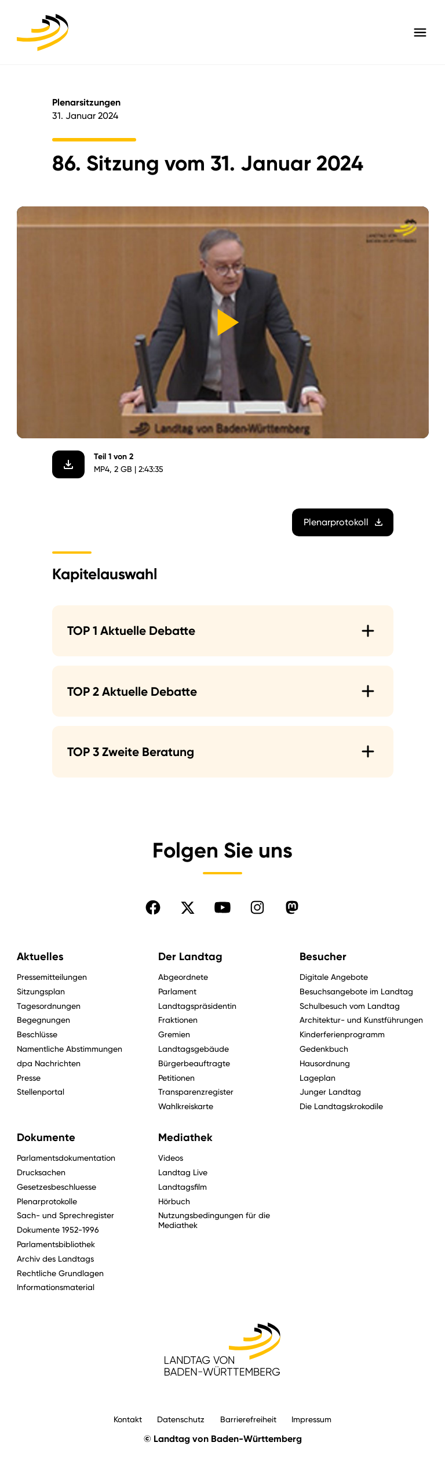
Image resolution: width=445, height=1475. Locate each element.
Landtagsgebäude (193, 1048)
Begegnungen (43, 1019)
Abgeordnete (183, 977)
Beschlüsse (37, 1034)
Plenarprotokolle (47, 1201)
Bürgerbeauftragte (194, 1063)
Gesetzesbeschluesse (56, 1186)
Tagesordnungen (49, 1006)
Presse (29, 1077)
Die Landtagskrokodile (341, 1106)
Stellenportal (40, 1091)
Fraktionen (178, 1019)
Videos (170, 1157)
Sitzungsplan (41, 991)
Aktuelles (40, 956)
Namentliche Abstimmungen (69, 1048)
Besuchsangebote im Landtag (356, 991)
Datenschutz (181, 1419)
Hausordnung (325, 1063)
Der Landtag (190, 956)
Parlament (177, 991)
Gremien (174, 1034)
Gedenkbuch (324, 1048)
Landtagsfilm (182, 1186)
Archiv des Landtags (55, 1258)
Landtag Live (182, 1172)
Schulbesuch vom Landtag (350, 1006)
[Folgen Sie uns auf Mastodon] (292, 907)
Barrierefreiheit (248, 1419)
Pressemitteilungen (52, 977)
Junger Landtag (330, 1091)
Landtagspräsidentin (197, 1006)
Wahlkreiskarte (185, 1106)
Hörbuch (174, 1201)
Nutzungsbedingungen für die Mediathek (214, 1220)
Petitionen (176, 1077)
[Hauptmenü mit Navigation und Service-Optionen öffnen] (420, 32)
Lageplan (317, 1077)
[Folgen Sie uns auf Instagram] (257, 907)
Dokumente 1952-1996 (58, 1229)
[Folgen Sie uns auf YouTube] (222, 907)
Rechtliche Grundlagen (60, 1273)
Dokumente (46, 1137)
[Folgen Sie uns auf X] (187, 907)
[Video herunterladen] (68, 464)
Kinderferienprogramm (342, 1034)
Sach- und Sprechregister (65, 1215)
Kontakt (128, 1419)
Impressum (311, 1419)
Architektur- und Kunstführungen (361, 1019)
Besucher (323, 956)
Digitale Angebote (334, 977)
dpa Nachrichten (49, 1063)
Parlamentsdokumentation (66, 1157)
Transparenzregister (196, 1091)
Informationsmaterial (55, 1287)
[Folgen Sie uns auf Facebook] (153, 907)
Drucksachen (41, 1172)
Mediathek (185, 1137)
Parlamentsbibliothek (56, 1244)
